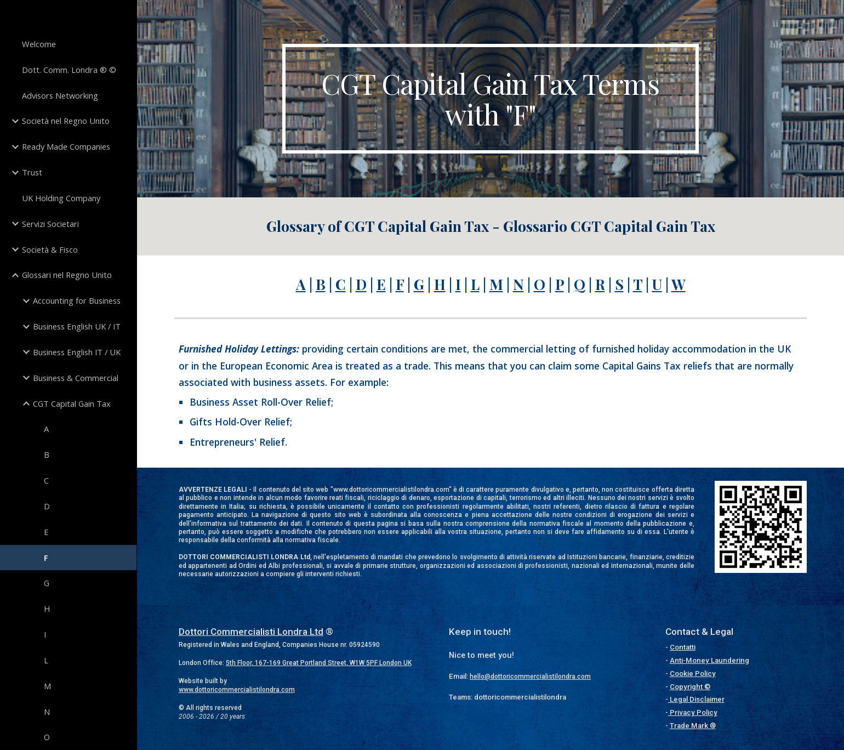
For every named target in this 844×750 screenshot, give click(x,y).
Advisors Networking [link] (60, 95)
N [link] (47, 711)
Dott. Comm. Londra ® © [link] (69, 69)
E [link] (46, 531)
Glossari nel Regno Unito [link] (67, 274)
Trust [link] (32, 172)
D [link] (47, 506)
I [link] (45, 634)
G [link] (46, 582)
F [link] (46, 557)
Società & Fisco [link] (50, 249)
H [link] (47, 608)
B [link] (46, 454)
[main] (490, 99)
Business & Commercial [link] (75, 377)
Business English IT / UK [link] (77, 351)
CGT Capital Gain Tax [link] (72, 403)
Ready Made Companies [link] (66, 146)
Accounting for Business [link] (77, 300)
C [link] (46, 480)
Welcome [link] (39, 43)
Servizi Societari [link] (50, 223)
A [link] (46, 428)
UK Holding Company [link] (61, 197)
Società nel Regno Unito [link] (66, 120)
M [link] (47, 685)
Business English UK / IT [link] (77, 326)
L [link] (46, 660)
